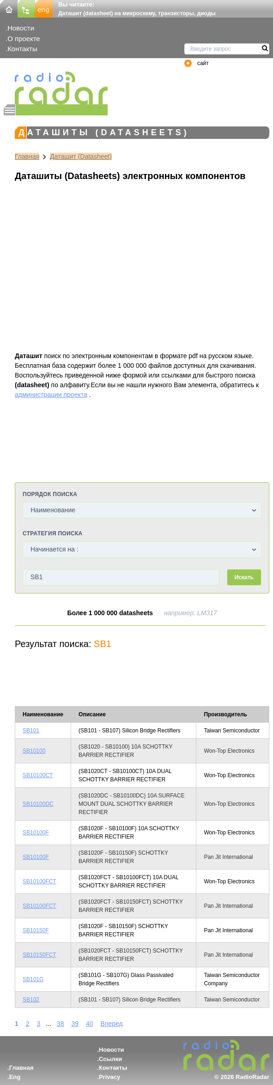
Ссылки (110, 1058)
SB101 (31, 730)
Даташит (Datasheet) (81, 156)
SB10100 (34, 751)
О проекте (23, 38)
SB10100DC (38, 804)
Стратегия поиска (52, 533)
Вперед (112, 1023)
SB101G (33, 979)
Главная (27, 156)
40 (89, 1023)
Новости (20, 28)
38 (60, 1023)
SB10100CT (38, 775)
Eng (15, 1076)
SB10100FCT (39, 881)
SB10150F (36, 930)
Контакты (22, 49)
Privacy (109, 1076)
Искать (244, 577)
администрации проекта (51, 394)
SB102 (31, 999)
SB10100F (36, 832)
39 (75, 1023)
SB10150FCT (39, 955)
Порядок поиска (50, 494)
